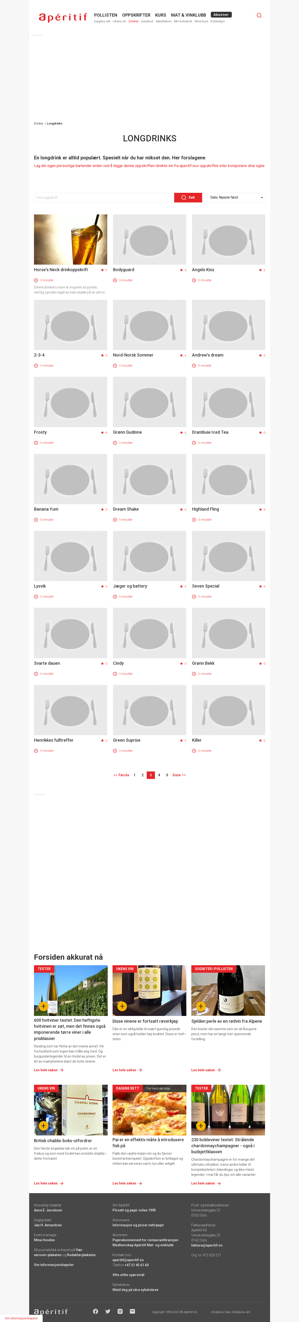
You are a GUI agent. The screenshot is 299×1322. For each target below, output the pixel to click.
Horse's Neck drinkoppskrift (61, 269)
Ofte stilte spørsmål (128, 1275)
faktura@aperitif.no (207, 1245)
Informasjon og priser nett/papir (138, 1225)
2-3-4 (39, 354)
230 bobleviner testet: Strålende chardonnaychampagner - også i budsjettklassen (222, 1145)
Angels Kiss (203, 269)
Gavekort (147, 21)
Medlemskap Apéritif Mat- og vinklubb (143, 1245)
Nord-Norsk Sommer (133, 354)
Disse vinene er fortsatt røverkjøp (145, 1021)
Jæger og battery (130, 586)
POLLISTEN (105, 15)
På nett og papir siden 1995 (134, 1210)
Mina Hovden (44, 1240)
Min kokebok (183, 21)
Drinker (134, 21)
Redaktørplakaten (81, 1255)
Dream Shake (126, 509)
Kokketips (218, 21)
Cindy (118, 663)
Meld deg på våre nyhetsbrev (135, 1290)
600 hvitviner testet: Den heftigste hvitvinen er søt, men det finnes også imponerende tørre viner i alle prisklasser (70, 1029)
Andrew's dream (207, 354)
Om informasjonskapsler (54, 1265)
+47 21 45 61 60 (137, 1265)
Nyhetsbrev (164, 21)
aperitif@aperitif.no (128, 1260)
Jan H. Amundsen (48, 1225)
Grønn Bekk (203, 663)
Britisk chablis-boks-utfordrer (63, 1140)
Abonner (221, 15)
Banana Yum (46, 509)
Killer (197, 740)
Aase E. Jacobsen (48, 1210)
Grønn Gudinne (127, 432)
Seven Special (205, 586)
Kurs (160, 15)
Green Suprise (126, 740)
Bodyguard (123, 269)
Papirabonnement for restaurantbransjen (145, 1240)
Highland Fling (205, 509)
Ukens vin (119, 21)
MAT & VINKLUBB (188, 15)
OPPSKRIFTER (136, 15)
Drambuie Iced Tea (210, 432)
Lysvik (40, 586)
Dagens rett (102, 21)
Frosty (40, 432)
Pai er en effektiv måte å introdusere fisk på (148, 1142)
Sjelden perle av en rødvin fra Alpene (226, 1021)
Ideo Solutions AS (237, 1312)
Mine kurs (201, 21)
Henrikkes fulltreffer (53, 740)
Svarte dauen (47, 663)
